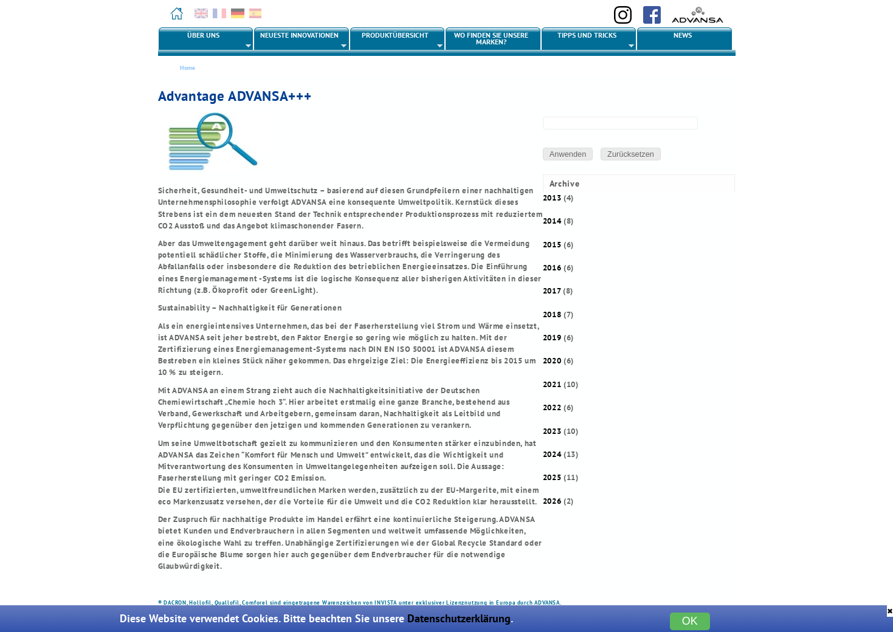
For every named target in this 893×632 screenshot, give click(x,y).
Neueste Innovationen (301, 40)
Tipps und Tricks (588, 40)
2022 (552, 407)
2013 (552, 198)
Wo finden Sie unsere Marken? (491, 38)
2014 (552, 221)
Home (187, 68)
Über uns (205, 40)
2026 (552, 501)
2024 (552, 454)
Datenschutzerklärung (459, 618)
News (683, 35)
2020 (552, 360)
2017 (552, 291)
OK (690, 621)
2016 (552, 268)
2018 (552, 314)
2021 (552, 384)
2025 (552, 477)
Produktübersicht (397, 40)
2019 (552, 337)
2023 (552, 431)
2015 (552, 244)
